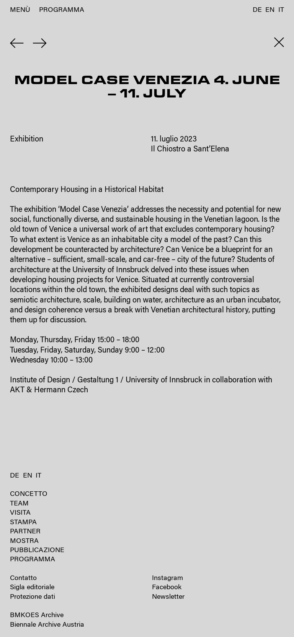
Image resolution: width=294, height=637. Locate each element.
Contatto (23, 578)
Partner (25, 531)
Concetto (28, 494)
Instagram (167, 578)
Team (19, 503)
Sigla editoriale (32, 587)
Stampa (23, 522)
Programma (61, 10)
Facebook (166, 587)
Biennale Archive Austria (47, 625)
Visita (20, 513)
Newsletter (168, 597)
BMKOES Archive (37, 615)
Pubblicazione (37, 550)
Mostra (24, 541)
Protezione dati (32, 597)
